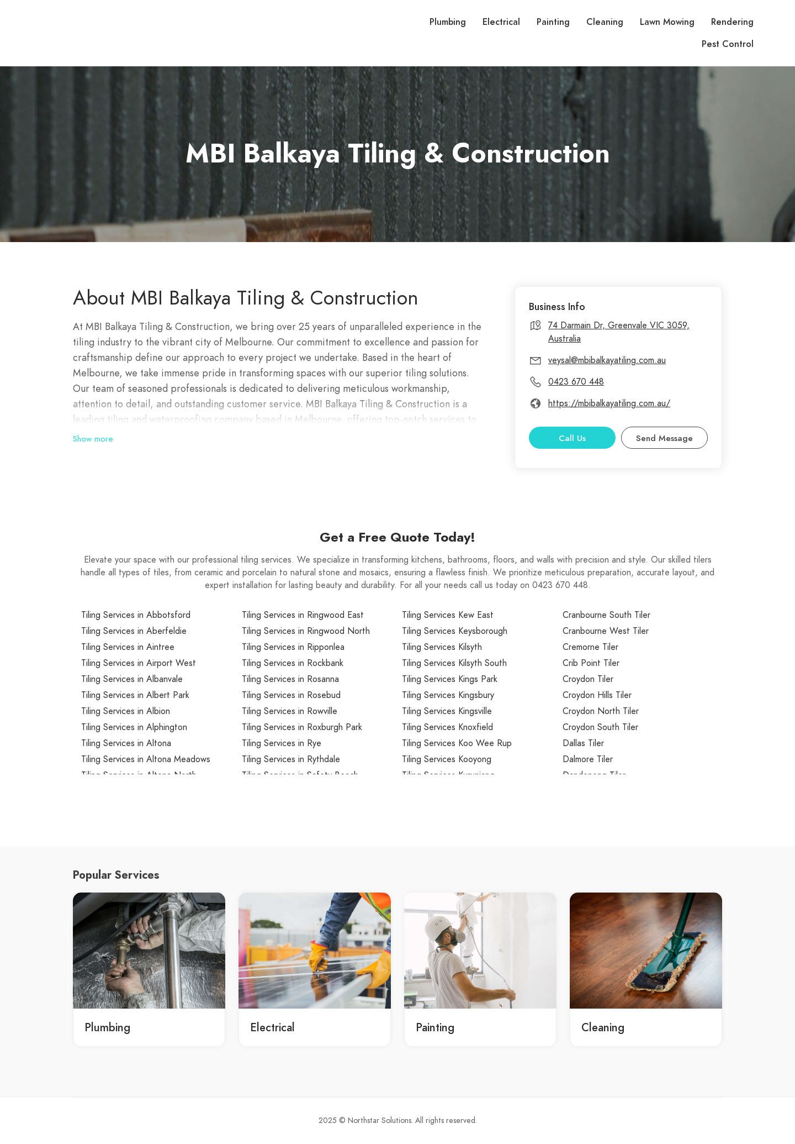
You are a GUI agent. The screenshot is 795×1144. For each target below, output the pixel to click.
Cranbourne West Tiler (606, 631)
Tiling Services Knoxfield (447, 727)
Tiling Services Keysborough (454, 631)
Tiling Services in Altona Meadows (145, 759)
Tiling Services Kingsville (447, 711)
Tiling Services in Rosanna (290, 679)
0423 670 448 (576, 382)
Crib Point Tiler (591, 663)
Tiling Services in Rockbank (292, 663)
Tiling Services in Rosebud (291, 695)
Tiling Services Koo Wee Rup (457, 743)
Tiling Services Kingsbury (448, 695)
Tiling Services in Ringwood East (303, 615)
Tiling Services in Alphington (134, 727)
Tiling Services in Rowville (289, 711)
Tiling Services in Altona (126, 743)
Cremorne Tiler (590, 647)
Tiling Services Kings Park (449, 679)
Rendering (732, 22)
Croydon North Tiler (601, 711)
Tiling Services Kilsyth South (454, 663)
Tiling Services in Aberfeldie (134, 631)
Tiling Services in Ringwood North (306, 631)
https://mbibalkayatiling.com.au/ (609, 403)
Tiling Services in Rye (281, 743)
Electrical (501, 22)
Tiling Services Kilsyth (442, 647)
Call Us (572, 438)
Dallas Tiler (583, 743)
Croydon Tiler (588, 679)
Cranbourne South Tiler (606, 615)
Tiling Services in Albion (125, 711)
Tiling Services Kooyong (446, 759)
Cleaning (604, 22)
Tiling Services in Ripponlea (293, 647)
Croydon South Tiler (600, 727)
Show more (93, 438)
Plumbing (448, 22)
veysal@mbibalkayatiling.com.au (607, 360)
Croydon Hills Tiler (597, 695)
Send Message (664, 438)
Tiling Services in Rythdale (291, 759)
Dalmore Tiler (588, 759)
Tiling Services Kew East (448, 615)
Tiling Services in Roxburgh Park (302, 727)
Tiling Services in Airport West (138, 663)
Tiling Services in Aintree (127, 647)
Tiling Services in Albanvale (132, 679)
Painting (553, 22)
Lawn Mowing (667, 22)
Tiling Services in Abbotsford (135, 615)
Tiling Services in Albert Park (135, 695)
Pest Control (728, 44)
